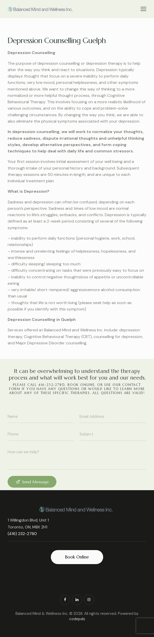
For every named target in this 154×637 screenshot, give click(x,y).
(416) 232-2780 (22, 533)
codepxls (77, 618)
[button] (143, 9)
